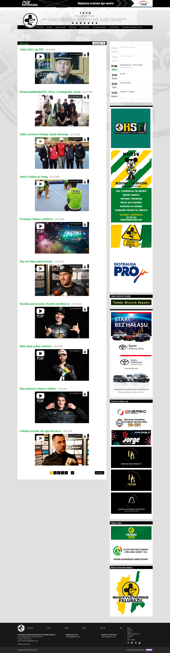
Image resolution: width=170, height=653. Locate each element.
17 (72, 473)
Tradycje (72, 27)
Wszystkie (24, 43)
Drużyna (130, 630)
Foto (80, 35)
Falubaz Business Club (132, 27)
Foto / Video (131, 640)
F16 (128, 638)
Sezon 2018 (97, 43)
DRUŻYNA (39, 27)
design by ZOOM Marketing (140, 650)
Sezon (49, 27)
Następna (99, 473)
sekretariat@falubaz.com (30, 641)
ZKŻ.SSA (96, 9)
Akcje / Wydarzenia (133, 634)
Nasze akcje (60, 27)
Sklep (85, 9)
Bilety (73, 9)
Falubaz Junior (99, 27)
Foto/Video (84, 27)
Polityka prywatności (24, 644)
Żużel (62, 9)
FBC (108, 9)
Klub (30, 27)
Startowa (30, 628)
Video (90, 35)
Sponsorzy (114, 27)
